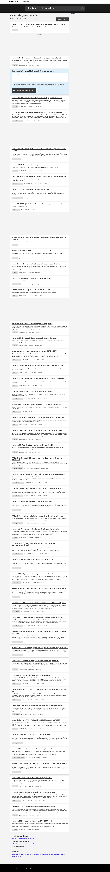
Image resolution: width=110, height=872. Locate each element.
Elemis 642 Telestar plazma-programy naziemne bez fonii (31, 734)
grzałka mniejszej (15, 843)
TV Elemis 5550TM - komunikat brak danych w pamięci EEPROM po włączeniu (39, 603)
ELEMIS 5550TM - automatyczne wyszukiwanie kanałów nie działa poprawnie (39, 24)
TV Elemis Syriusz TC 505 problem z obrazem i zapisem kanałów (33, 792)
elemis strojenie (15, 838)
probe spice (22, 843)
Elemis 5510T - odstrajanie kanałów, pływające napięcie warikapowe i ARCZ (38, 365)
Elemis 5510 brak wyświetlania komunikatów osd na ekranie (32, 559)
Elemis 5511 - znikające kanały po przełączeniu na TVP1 (31, 189)
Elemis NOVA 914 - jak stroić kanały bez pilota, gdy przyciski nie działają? (37, 204)
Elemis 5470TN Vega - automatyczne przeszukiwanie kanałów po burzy (36, 574)
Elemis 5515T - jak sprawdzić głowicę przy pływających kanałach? (34, 338)
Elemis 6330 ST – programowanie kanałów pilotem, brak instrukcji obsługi (37, 617)
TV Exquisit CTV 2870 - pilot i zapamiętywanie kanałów (31, 675)
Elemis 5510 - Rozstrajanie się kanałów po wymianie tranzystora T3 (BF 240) (38, 378)
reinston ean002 (15, 849)
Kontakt (21, 868)
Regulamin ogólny (44, 866)
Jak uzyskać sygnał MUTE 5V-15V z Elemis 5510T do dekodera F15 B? (36, 720)
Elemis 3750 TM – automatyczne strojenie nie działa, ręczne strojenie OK (37, 98)
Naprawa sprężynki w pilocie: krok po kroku (21, 854)
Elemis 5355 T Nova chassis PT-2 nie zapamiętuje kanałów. (32, 778)
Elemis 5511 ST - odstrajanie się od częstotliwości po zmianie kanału (35, 529)
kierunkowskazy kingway (31, 843)
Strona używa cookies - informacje (58, 866)
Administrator (16, 866)
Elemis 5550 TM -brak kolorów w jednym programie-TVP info (33, 278)
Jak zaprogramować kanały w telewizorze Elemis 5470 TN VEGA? (34, 351)
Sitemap (15, 868)
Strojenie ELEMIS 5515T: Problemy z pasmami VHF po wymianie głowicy (37, 112)
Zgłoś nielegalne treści (30, 868)
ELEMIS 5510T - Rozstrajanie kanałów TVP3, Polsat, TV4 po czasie (34, 290)
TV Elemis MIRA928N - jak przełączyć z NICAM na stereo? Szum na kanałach (38, 488)
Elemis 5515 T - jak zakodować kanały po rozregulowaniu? (32, 749)
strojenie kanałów (23, 838)
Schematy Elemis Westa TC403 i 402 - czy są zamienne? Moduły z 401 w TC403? (39, 763)
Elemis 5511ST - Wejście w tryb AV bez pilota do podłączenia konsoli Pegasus (38, 474)
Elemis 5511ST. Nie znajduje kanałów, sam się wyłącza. (31, 165)
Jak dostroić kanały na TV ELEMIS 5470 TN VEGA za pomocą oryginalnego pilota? (40, 176)
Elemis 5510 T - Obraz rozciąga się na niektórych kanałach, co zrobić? (35, 661)
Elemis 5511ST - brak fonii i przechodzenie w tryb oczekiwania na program (37, 430)
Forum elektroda (25, 1)
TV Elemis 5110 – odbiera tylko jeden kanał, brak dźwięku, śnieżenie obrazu (37, 516)
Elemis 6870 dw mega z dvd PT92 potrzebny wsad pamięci (32, 501)
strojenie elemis (31, 838)
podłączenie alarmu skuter (25, 849)
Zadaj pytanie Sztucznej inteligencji (24, 90)
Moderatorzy (25, 866)
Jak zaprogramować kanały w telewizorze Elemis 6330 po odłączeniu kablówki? (39, 588)
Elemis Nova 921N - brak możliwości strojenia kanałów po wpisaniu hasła (37, 264)
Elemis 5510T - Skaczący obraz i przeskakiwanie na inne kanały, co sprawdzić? (38, 417)
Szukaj (82, 8)
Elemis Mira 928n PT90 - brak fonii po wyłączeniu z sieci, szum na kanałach (37, 705)
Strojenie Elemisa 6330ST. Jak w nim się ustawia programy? (32, 324)
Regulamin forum (34, 866)
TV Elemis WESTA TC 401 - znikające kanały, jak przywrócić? (32, 391)
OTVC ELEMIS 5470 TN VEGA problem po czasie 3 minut (31, 251)
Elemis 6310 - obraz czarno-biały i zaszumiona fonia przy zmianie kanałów (37, 58)
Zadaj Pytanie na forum (63, 19)
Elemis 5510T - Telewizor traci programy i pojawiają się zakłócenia (34, 445)
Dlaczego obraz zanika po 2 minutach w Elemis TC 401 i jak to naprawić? (36, 404)
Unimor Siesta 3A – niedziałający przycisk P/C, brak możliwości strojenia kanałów (40, 648)
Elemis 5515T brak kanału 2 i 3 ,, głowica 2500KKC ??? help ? (33, 821)
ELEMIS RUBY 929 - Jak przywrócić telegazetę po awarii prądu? (33, 806)
